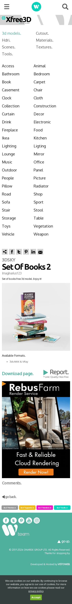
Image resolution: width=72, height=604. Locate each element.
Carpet (39, 81)
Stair (6, 209)
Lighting (9, 145)
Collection (10, 105)
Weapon (41, 234)
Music (7, 161)
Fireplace (10, 129)
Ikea (5, 137)
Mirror (39, 153)
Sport (38, 201)
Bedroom (42, 73)
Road (6, 193)
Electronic (42, 121)
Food (38, 129)
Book (6, 81)
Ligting (40, 145)
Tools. (7, 53)
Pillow (7, 185)
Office (39, 161)
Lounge (8, 153)
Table (39, 218)
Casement (10, 89)
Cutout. (42, 33)
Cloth (38, 97)
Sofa (6, 201)
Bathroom (10, 73)
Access (8, 65)
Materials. (44, 40)
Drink (6, 121)
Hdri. (6, 40)
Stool (38, 209)
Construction (45, 105)
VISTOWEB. (64, 564)
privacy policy (36, 591)
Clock (6, 97)
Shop (38, 193)
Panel (38, 169)
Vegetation (43, 226)
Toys (6, 226)
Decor (39, 113)
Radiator (41, 185)
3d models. (11, 33)
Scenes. (8, 46)
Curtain (8, 113)
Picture (40, 177)
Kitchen (40, 137)
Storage (9, 218)
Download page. (17, 373)
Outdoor (9, 169)
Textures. (44, 46)
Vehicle (8, 234)
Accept (36, 597)
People (8, 177)
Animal (40, 65)
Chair (38, 89)
